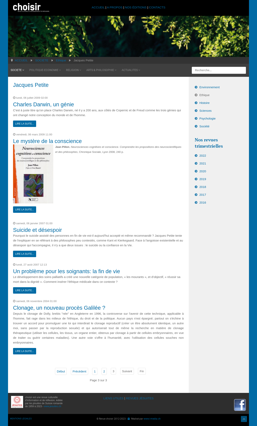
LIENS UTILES (113, 398)
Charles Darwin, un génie (43, 104)
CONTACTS (157, 7)
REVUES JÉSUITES (140, 398)
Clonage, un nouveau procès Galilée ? (59, 308)
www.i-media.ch (152, 418)
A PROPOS (114, 7)
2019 (202, 179)
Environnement (209, 87)
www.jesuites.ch (52, 406)
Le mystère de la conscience (47, 141)
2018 (202, 187)
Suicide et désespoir (37, 230)
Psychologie (207, 118)
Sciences (205, 110)
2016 (202, 202)
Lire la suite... (24, 123)
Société (204, 126)
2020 (202, 171)
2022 (202, 155)
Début (61, 371)
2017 (202, 194)
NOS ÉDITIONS (136, 7)
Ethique (204, 95)
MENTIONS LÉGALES (21, 418)
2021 (202, 163)
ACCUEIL (99, 7)
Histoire (204, 102)
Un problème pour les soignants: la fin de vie (66, 271)
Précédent (79, 371)
